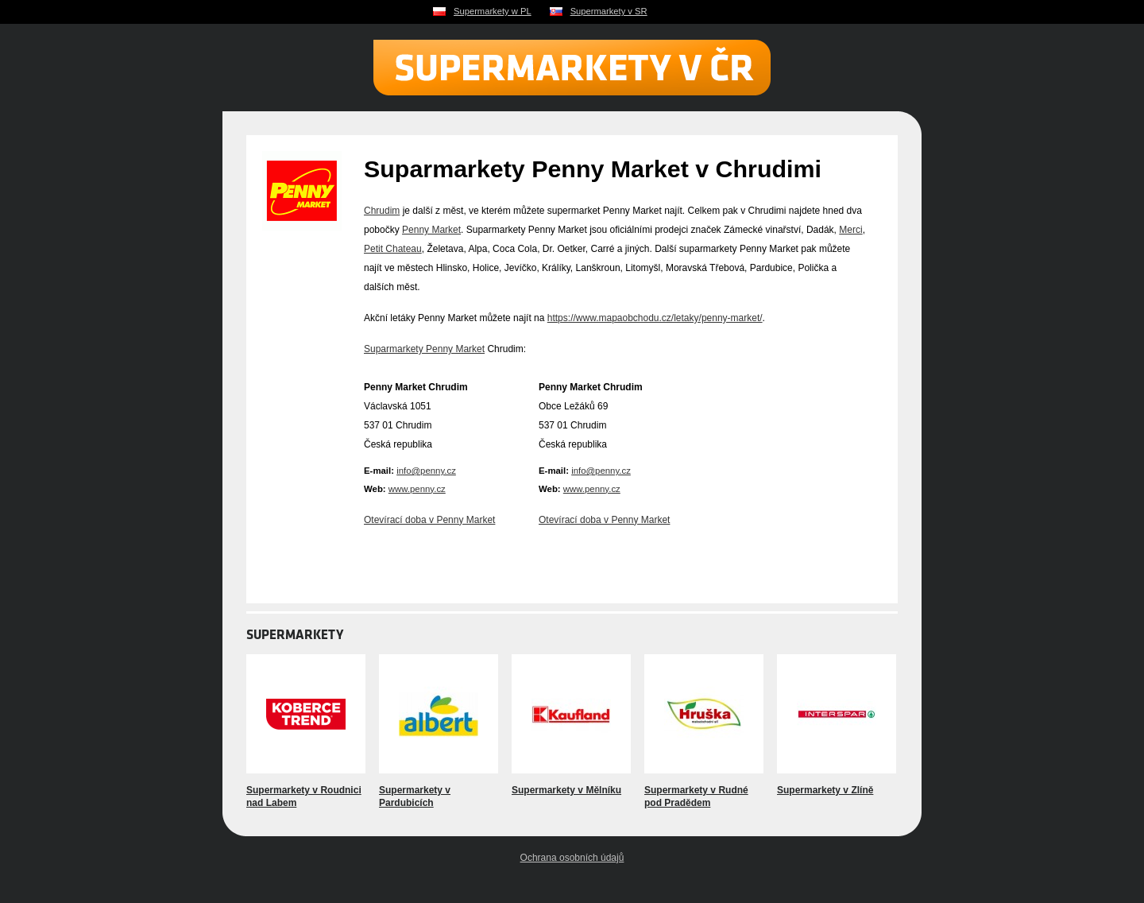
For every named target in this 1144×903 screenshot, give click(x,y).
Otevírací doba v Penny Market (429, 519)
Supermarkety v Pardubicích (414, 796)
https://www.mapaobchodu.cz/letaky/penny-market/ (655, 318)
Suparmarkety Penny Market (424, 349)
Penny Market (431, 229)
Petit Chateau (393, 248)
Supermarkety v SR (608, 11)
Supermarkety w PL (492, 11)
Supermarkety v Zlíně (825, 790)
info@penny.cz (426, 470)
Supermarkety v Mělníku (566, 790)
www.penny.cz (417, 489)
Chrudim (382, 210)
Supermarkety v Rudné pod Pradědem (696, 796)
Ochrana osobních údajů (572, 857)
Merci (850, 229)
